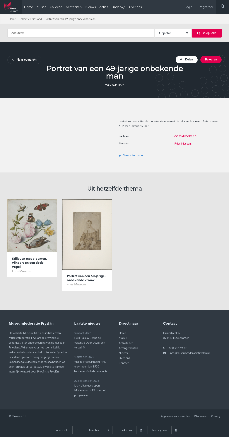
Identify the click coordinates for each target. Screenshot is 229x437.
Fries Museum (183, 143)
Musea (41, 7)
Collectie (56, 7)
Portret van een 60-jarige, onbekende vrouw (86, 278)
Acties (103, 7)
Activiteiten (74, 7)
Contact (124, 363)
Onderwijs (118, 7)
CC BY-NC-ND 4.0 (185, 136)
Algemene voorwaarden (175, 416)
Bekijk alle (206, 33)
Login (188, 7)
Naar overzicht (24, 60)
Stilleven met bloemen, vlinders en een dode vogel (29, 263)
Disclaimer (200, 416)
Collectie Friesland (30, 19)
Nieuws (90, 7)
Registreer (206, 7)
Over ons (135, 7)
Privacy (215, 416)
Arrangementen (128, 348)
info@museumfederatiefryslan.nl (190, 353)
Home (28, 7)
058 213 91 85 (178, 348)
